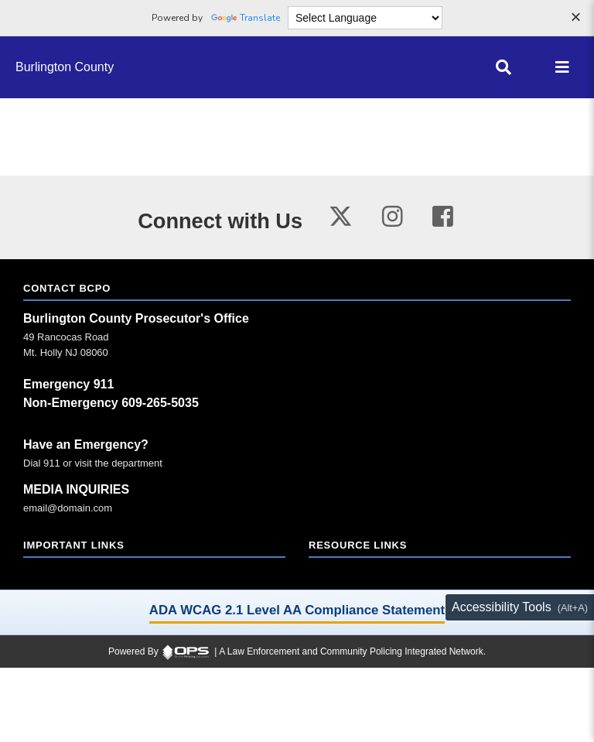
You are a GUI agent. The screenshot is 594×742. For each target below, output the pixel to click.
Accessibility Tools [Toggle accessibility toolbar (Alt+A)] (501, 607)
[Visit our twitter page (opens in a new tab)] (341, 214)
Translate (245, 18)
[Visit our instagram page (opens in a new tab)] (392, 217)
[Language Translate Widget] (365, 17)
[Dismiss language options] (575, 18)
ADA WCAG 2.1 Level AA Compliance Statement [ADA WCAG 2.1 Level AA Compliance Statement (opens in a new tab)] (297, 610)
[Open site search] (503, 67)
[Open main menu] (562, 67)
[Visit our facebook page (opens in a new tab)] (442, 217)
